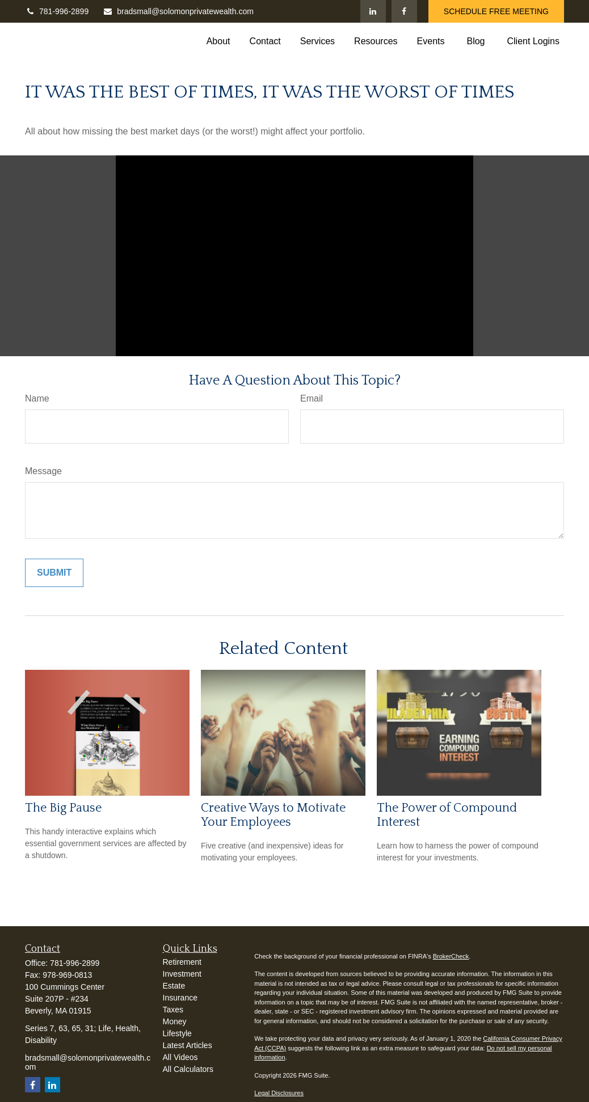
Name (37, 398)
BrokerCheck (451, 956)
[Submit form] (54, 573)
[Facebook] (404, 11)
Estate (174, 985)
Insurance (180, 997)
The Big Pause (63, 808)
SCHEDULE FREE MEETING (496, 11)
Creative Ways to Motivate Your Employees (273, 815)
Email (311, 398)
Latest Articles (187, 1045)
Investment (182, 973)
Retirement (182, 961)
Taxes (173, 1009)
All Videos (180, 1057)
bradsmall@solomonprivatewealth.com (178, 11)
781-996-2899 (57, 11)
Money (175, 1021)
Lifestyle (177, 1033)
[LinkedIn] (373, 11)
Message (43, 471)
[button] (218, 41)
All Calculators (188, 1069)
